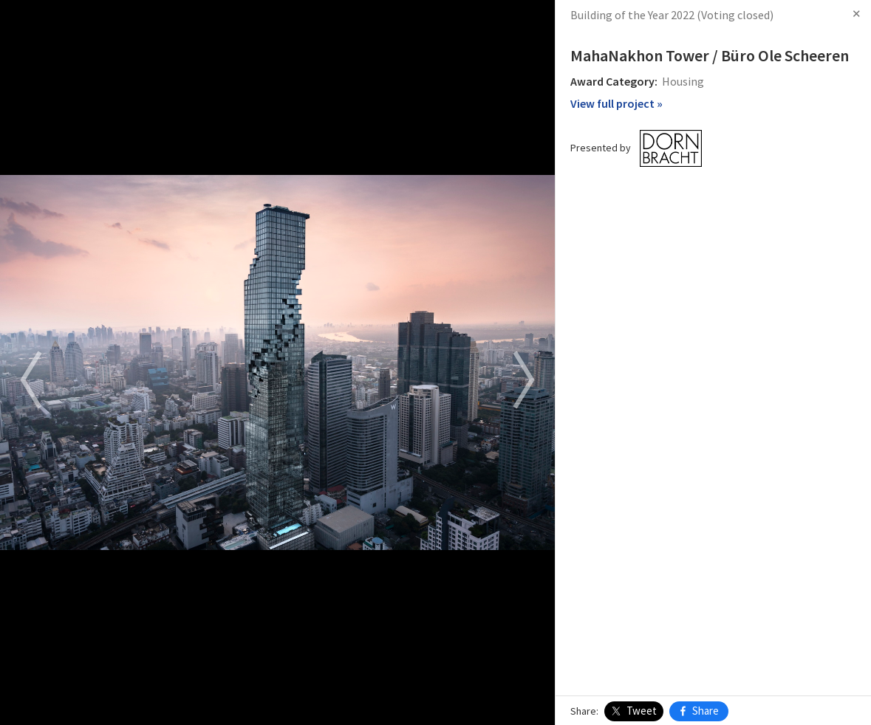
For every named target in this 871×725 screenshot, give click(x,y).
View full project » (616, 103)
